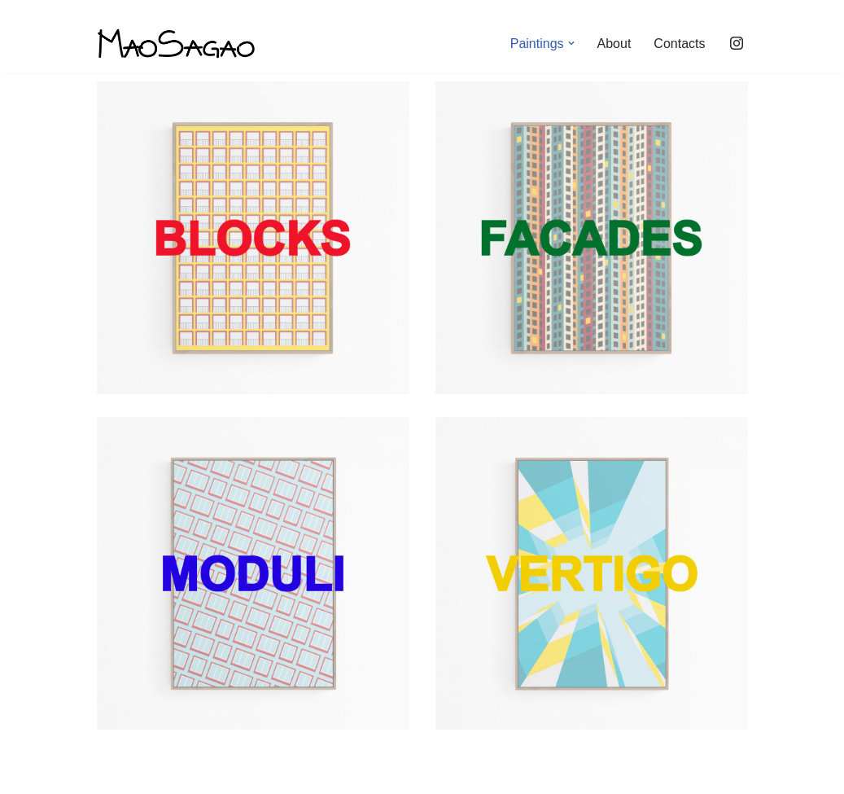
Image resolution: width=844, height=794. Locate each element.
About (614, 43)
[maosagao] (176, 44)
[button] (571, 43)
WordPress (242, 773)
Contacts (679, 43)
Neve (112, 773)
